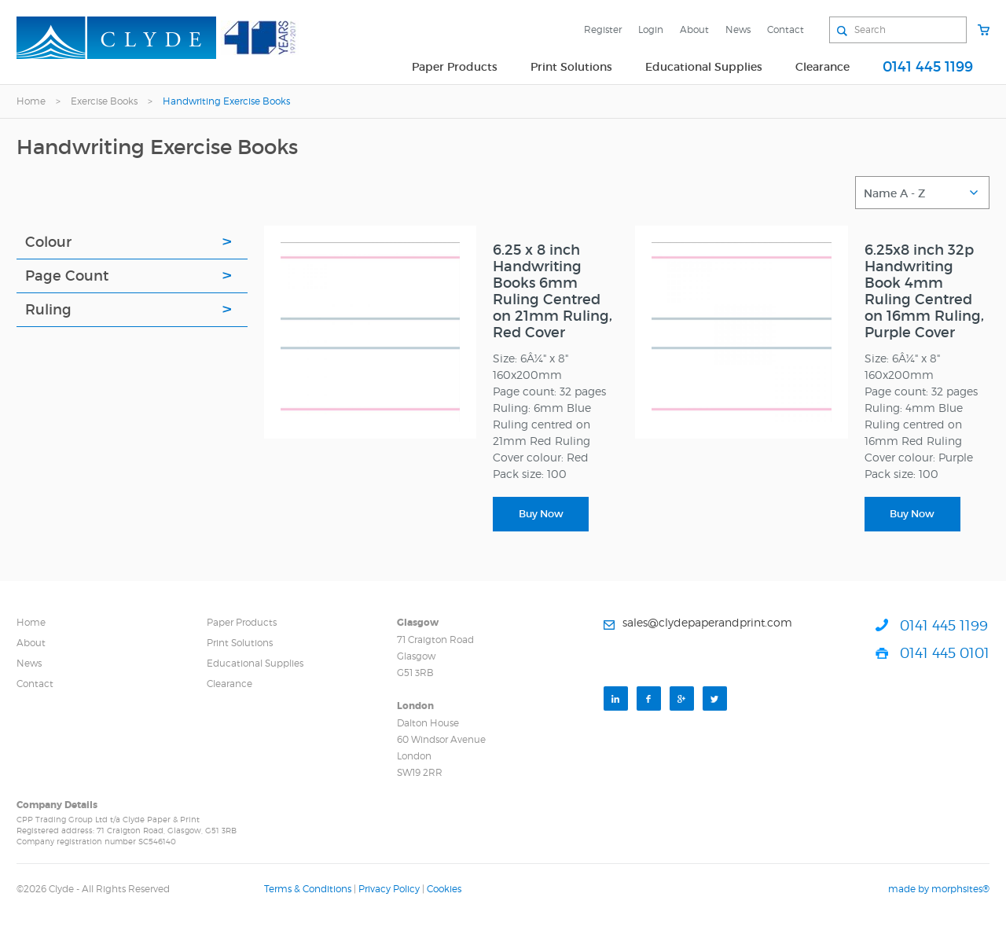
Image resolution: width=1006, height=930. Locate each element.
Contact (785, 29)
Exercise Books (104, 101)
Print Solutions (571, 67)
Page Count (66, 276)
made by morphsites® (938, 889)
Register (603, 29)
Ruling (48, 309)
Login (650, 29)
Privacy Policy (389, 889)
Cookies (444, 889)
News (738, 29)
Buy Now (541, 513)
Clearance (822, 67)
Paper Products (454, 67)
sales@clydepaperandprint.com (707, 622)
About (694, 29)
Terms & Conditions (307, 889)
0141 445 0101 (944, 653)
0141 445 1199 (928, 66)
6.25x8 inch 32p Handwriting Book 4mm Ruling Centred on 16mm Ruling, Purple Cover (924, 291)
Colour (48, 242)
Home (31, 101)
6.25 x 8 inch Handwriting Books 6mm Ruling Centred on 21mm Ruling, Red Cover (552, 291)
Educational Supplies (703, 67)
